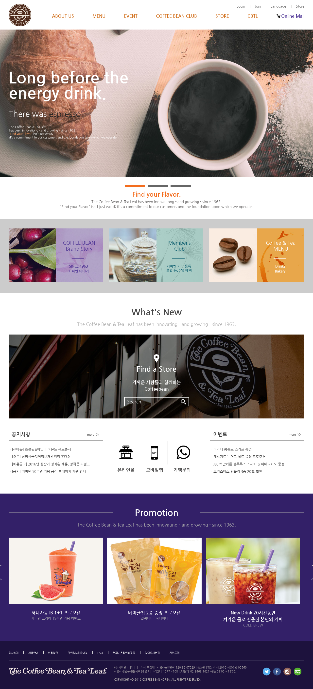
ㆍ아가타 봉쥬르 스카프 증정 (231, 449)
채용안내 (33, 653)
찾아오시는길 (152, 653)
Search (158, 401)
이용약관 (53, 653)
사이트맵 (174, 653)
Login (241, 6)
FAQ (100, 653)
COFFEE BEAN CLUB (176, 15)
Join (258, 6)
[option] (156, 103)
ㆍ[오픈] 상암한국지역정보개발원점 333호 (39, 457)
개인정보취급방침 (77, 653)
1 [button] (135, 186)
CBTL (252, 15)
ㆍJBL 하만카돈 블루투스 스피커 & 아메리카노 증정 (247, 464)
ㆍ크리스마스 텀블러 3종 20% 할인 (236, 471)
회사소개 (13, 653)
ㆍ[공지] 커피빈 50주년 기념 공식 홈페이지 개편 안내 (47, 471)
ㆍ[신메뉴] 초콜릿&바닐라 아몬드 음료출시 (40, 449)
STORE (222, 15)
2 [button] (158, 186)
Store (300, 6)
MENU (98, 15)
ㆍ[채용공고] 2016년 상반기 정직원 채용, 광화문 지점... (49, 464)
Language (278, 6)
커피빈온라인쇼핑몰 (124, 653)
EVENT (131, 15)
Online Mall (292, 15)
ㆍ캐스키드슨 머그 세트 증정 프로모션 (237, 457)
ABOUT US (63, 15)
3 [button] (181, 186)
